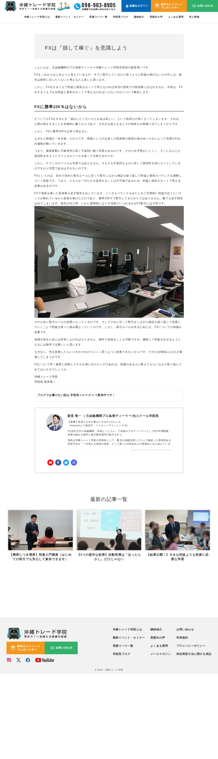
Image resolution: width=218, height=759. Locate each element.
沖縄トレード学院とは (37, 16)
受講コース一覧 (98, 16)
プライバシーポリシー (191, 731)
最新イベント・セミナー (69, 16)
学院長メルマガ (80, 395)
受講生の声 (156, 16)
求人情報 (194, 16)
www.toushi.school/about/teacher (151, 449)
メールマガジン (160, 739)
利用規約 (182, 722)
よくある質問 (176, 16)
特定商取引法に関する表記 (194, 739)
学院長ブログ (120, 16)
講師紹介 (139, 16)
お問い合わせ (185, 714)
